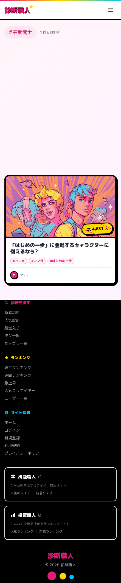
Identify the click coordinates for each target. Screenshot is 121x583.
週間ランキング (17, 375)
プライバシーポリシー (23, 453)
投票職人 (26, 515)
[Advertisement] (60, 105)
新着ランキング (50, 531)
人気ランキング (21, 531)
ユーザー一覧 (15, 398)
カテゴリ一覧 (15, 343)
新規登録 (12, 437)
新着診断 (12, 312)
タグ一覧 (12, 335)
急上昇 (10, 382)
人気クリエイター (19, 390)
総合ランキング (17, 367)
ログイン (12, 430)
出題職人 (26, 477)
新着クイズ (44, 493)
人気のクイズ (20, 493)
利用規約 (12, 445)
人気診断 (12, 320)
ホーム (10, 422)
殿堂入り (12, 328)
